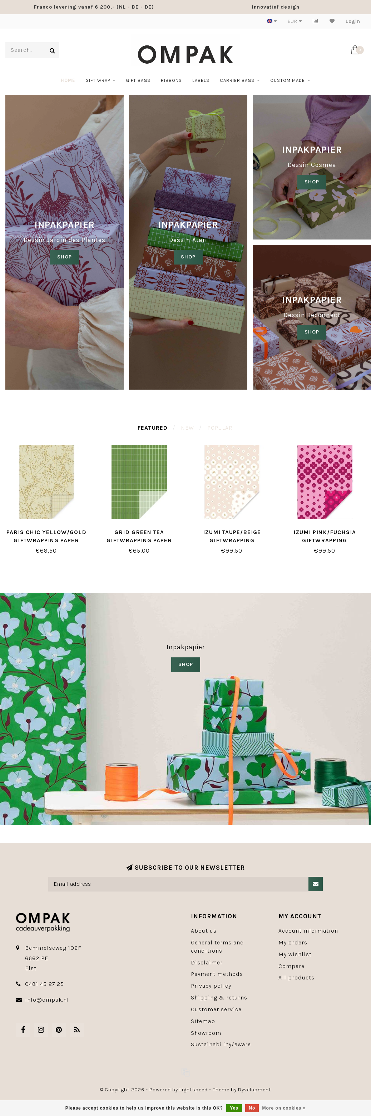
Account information (308, 930)
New (187, 427)
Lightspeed (193, 1090)
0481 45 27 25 (44, 984)
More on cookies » (284, 1108)
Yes (234, 1108)
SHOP (64, 257)
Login (353, 21)
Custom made (287, 80)
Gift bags (138, 80)
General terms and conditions (217, 946)
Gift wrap (97, 80)
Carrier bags (237, 80)
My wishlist (295, 954)
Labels (200, 80)
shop (188, 257)
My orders (292, 942)
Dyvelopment (254, 1090)
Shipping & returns (219, 997)
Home (68, 80)
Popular (220, 427)
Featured (153, 427)
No (252, 1108)
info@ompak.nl (47, 999)
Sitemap (203, 1021)
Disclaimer (207, 962)
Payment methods (217, 974)
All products (296, 977)
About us (204, 930)
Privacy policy (211, 985)
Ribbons (171, 80)
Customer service (216, 1009)
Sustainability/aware (221, 1044)
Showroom (206, 1032)
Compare (291, 966)
